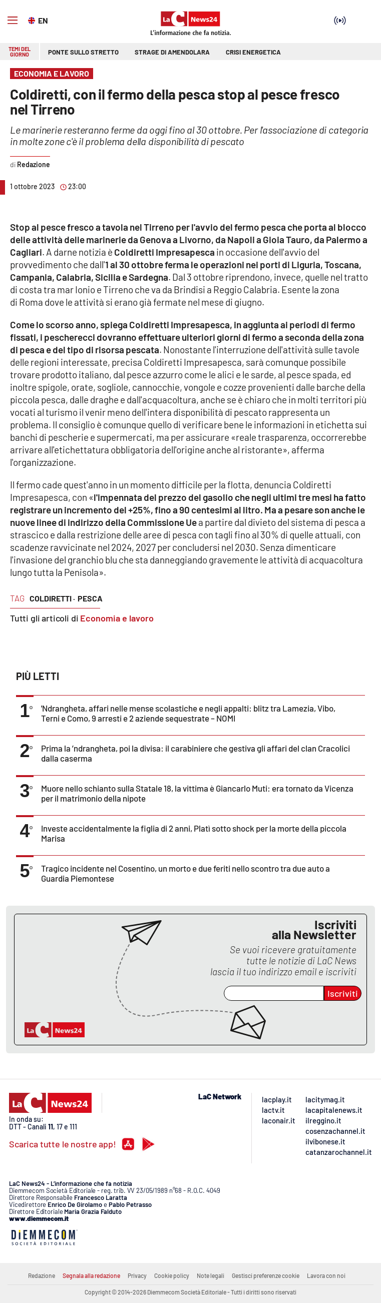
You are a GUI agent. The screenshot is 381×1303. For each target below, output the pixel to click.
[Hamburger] (13, 21)
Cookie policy (171, 1275)
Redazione (41, 1275)
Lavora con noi (326, 1275)
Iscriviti (342, 993)
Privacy (137, 1275)
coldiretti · (52, 598)
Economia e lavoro (117, 617)
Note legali (210, 1275)
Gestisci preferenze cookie (265, 1275)
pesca (90, 598)
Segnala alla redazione (91, 1275)
